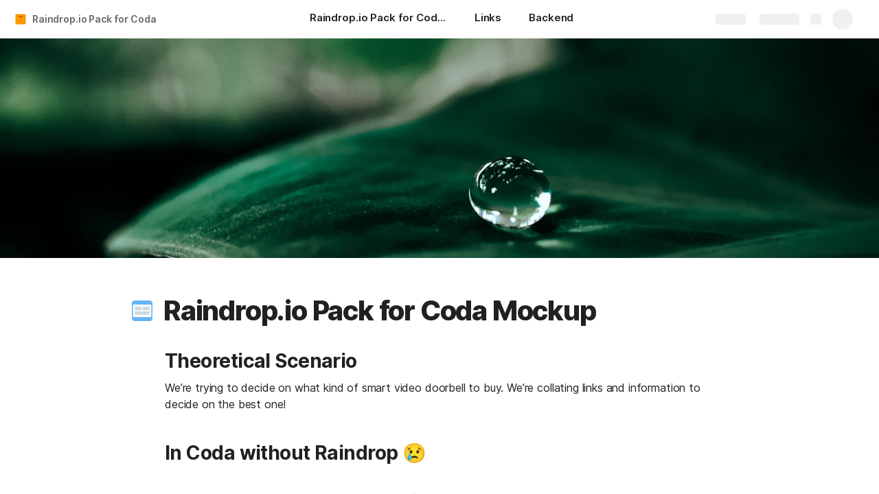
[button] (142, 311)
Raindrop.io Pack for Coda (94, 19)
